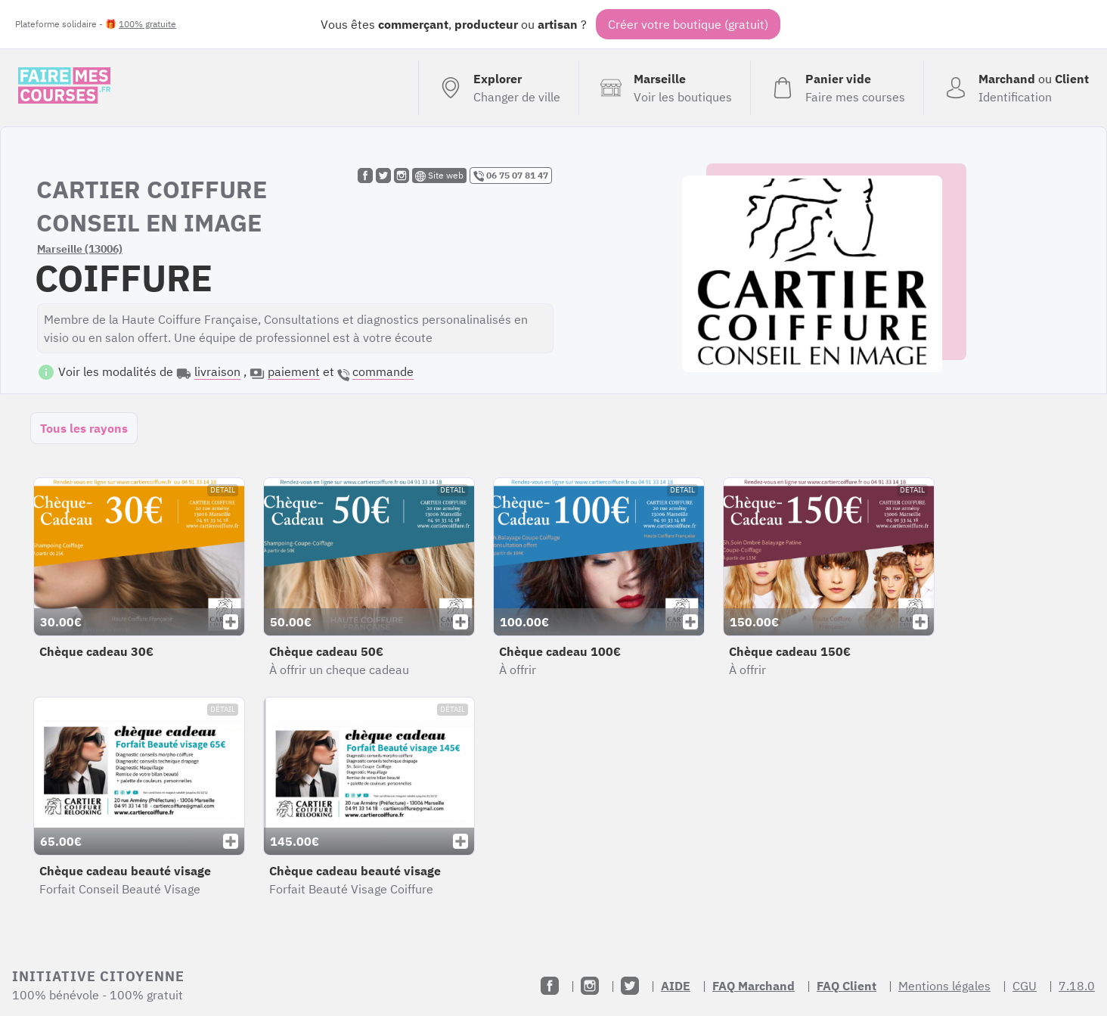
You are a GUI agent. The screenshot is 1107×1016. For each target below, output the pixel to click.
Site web (439, 175)
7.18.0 (1077, 985)
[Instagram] (590, 985)
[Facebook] (550, 985)
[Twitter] (630, 985)
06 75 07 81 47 (510, 175)
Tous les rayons (84, 428)
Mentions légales (944, 985)
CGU (1024, 985)
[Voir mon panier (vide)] (836, 88)
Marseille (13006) (79, 249)
